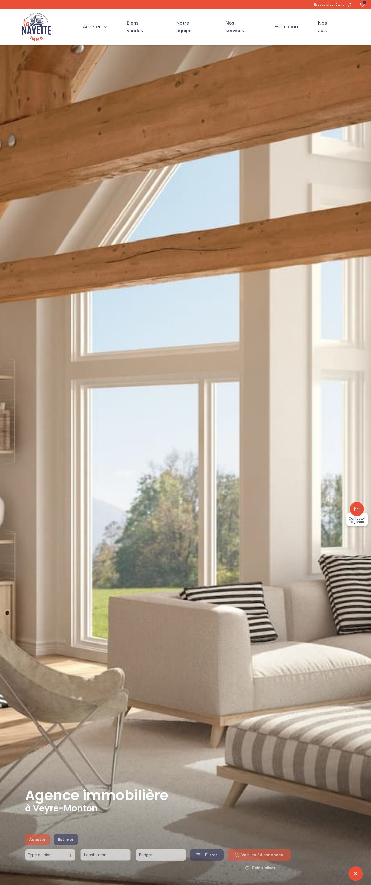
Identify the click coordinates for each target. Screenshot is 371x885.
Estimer (66, 847)
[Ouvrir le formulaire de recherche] (207, 863)
